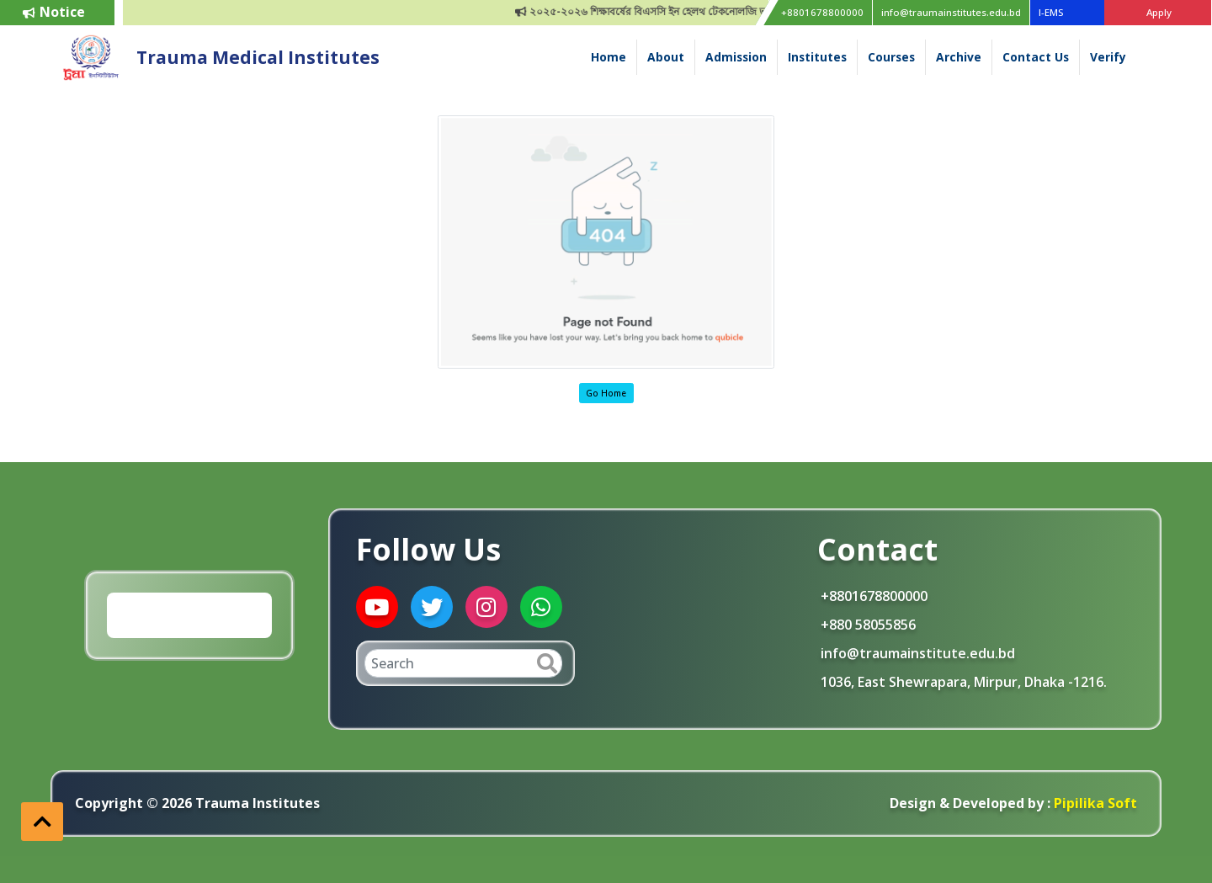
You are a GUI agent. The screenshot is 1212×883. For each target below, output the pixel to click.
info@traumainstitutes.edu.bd (951, 12)
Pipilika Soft (1093, 803)
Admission (736, 57)
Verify (1108, 57)
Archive (958, 57)
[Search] (463, 663)
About (665, 57)
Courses (891, 57)
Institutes (817, 57)
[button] (42, 821)
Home (608, 57)
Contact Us (1035, 57)
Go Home (606, 393)
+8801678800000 (822, 12)
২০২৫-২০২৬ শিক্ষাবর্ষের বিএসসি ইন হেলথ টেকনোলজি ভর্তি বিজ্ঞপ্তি (670, 11)
